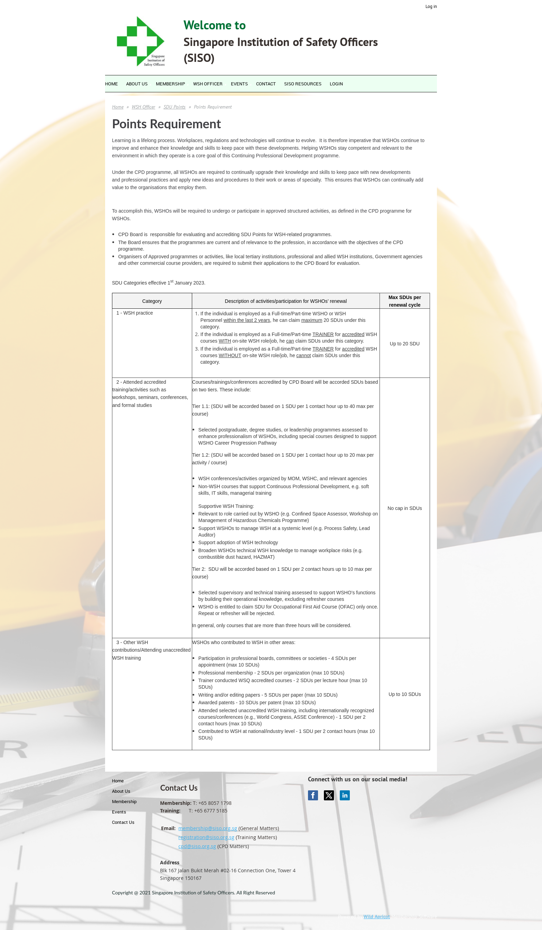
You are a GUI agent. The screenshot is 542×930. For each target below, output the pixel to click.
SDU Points (174, 107)
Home (117, 107)
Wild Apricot (377, 916)
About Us (121, 791)
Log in (431, 6)
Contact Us (123, 822)
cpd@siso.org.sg (197, 846)
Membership (124, 801)
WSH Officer (143, 107)
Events (119, 812)
